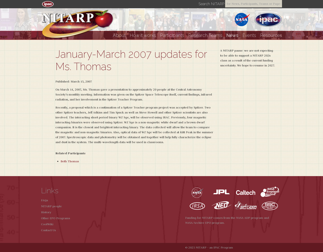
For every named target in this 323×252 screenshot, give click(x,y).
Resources (271, 35)
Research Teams (205, 35)
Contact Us (48, 230)
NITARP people (51, 206)
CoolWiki (47, 224)
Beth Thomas (70, 161)
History (46, 212)
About (119, 35)
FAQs (44, 200)
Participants (172, 35)
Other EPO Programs (55, 218)
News (232, 35)
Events (249, 35)
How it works (143, 35)
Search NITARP (211, 4)
